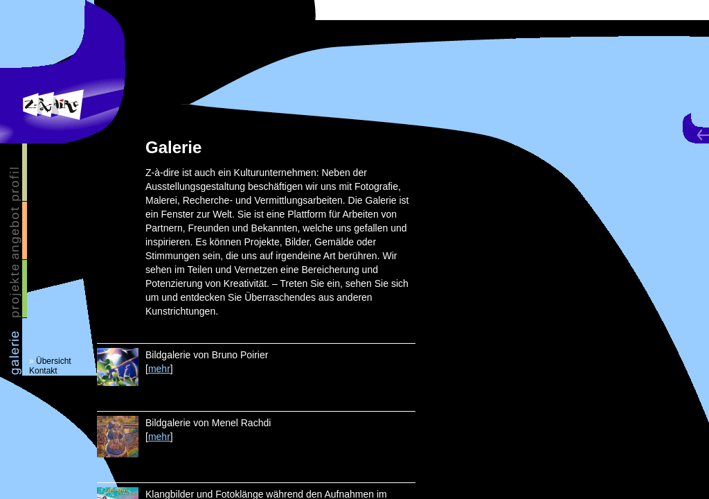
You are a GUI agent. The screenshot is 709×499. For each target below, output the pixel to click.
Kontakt (43, 371)
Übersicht (53, 361)
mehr (159, 368)
